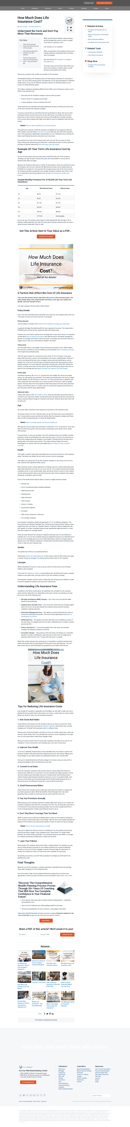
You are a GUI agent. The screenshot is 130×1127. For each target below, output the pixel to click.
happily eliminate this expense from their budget (53, 371)
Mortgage (61, 1083)
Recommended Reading (102, 1083)
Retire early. (90, 1054)
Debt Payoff (61, 1087)
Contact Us (44, 1114)
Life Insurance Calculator (95, 52)
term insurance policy (65, 352)
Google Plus (27, 1108)
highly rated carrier (67, 880)
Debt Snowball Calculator (65, 1101)
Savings (60, 1091)
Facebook (20, 1108)
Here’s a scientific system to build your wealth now (42, 425)
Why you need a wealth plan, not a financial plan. (42, 125)
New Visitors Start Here (101, 1087)
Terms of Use (37, 1114)
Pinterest (41, 1108)
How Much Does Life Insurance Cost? (98, 42)
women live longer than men (35, 559)
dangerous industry (34, 576)
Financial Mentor (37, 3)
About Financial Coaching (84, 1083)
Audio (97, 1094)
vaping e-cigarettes (49, 729)
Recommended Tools (101, 1085)
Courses (97, 1091)
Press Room (80, 1092)
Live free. (65, 1060)
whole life (38, 378)
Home (20, 1114)
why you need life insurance (42, 339)
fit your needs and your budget (50, 144)
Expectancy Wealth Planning (28, 918)
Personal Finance (63, 1096)
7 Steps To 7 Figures (82, 1087)
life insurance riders (41, 397)
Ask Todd (97, 1089)
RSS (37, 1108)
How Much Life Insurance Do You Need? (97, 30)
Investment (61, 1092)
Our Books (80, 1085)
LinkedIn (30, 1108)
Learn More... (46, 925)
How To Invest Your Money (102, 1081)
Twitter (23, 1108)
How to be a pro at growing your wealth (38, 831)
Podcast (79, 1089)
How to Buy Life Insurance (95, 55)
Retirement (61, 1081)
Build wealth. (66, 1054)
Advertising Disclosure (35, 26)
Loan (59, 1094)
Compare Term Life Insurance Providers (96, 65)
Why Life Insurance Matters (96, 39)
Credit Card (61, 1085)
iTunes (44, 1108)
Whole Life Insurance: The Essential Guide (98, 35)
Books (97, 1092)
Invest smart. (40, 1054)
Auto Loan (61, 1089)
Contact (79, 1094)
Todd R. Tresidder (82, 1091)
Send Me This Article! (46, 239)
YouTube (34, 1108)
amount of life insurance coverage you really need (54, 326)
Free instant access (27, 1095)
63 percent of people (43, 132)
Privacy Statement (28, 1114)
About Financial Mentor (83, 1081)
